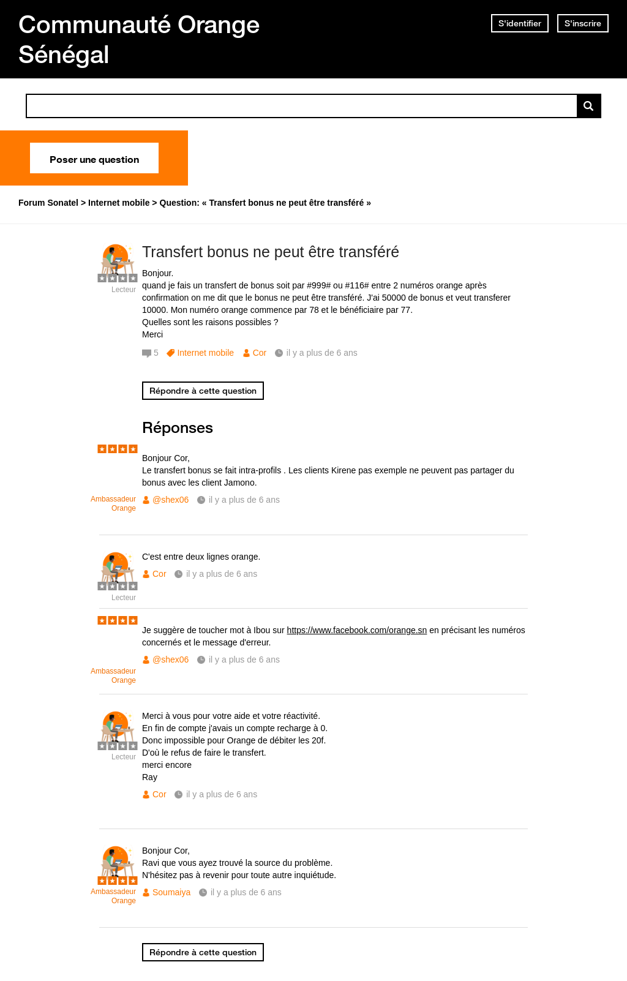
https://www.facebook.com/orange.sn (357, 630)
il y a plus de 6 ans (244, 500)
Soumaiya (171, 892)
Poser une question (94, 158)
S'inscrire (583, 23)
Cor (260, 353)
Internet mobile (205, 353)
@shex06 (170, 500)
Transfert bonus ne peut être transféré (270, 251)
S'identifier (519, 23)
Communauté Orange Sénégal (139, 39)
